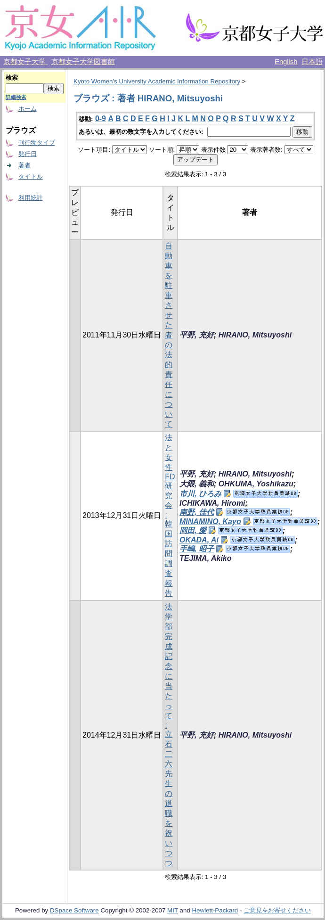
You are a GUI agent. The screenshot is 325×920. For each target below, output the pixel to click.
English (286, 62)
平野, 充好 (196, 335)
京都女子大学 (25, 62)
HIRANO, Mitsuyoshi (255, 335)
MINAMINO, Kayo (210, 522)
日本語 (312, 62)
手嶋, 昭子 (196, 549)
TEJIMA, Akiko (205, 558)
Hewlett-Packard (215, 910)
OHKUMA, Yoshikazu (256, 484)
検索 (12, 77)
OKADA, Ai (199, 540)
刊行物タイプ (36, 142)
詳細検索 (16, 97)
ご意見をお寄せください (277, 910)
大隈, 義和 (196, 484)
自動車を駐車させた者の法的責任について (168, 335)
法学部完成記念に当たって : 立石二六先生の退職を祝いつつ (168, 735)
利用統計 (30, 197)
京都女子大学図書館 (83, 62)
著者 (24, 165)
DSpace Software (74, 910)
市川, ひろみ (200, 494)
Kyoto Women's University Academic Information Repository (156, 81)
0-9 (100, 119)
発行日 (27, 153)
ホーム (27, 108)
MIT (172, 910)
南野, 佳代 (196, 512)
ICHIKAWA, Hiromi (212, 503)
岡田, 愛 (192, 530)
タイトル (30, 176)
